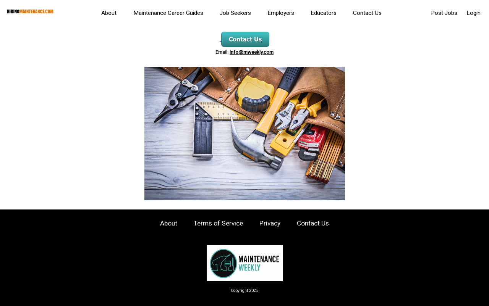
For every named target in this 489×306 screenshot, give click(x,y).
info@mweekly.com (252, 52)
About (109, 13)
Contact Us (367, 13)
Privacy (269, 223)
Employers (280, 13)
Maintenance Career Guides (168, 13)
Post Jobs (444, 13)
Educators (324, 13)
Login (473, 13)
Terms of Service (218, 223)
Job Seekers (235, 13)
